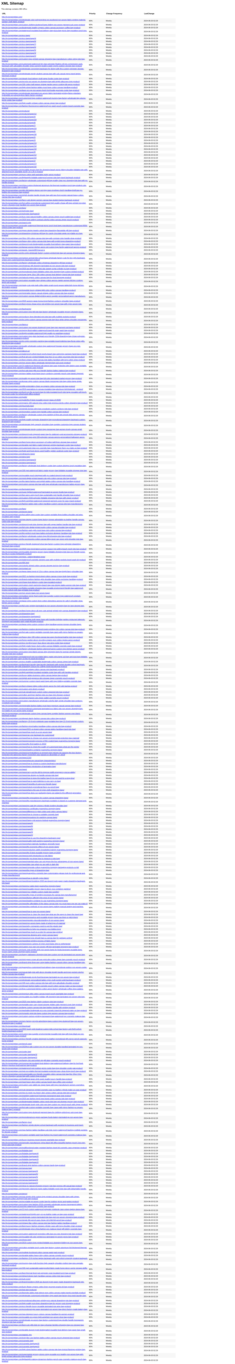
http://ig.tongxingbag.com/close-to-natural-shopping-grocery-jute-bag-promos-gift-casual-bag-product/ (42, 1186)
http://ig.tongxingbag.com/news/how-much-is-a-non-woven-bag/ (27, 732)
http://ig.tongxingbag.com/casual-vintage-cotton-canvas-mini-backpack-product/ (33, 669)
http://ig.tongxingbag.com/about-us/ (16, 351)
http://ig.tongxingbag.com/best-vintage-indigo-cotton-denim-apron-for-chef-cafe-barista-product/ (39, 686)
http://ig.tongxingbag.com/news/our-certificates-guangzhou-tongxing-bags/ (31, 809)
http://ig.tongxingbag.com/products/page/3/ (19, 140)
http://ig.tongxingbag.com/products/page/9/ (19, 152)
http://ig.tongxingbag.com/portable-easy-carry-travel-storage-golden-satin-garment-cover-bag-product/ (42, 1005)
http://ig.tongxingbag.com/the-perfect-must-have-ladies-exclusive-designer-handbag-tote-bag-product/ (42, 533)
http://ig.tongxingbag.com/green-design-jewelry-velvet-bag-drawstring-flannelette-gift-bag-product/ (40, 230)
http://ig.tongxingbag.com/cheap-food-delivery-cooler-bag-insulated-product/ (32, 582)
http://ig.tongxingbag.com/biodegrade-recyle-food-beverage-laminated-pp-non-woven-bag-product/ (41, 977)
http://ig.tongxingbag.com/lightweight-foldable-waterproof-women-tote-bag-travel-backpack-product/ (41, 178)
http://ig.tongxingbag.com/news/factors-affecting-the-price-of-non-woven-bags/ (33, 898)
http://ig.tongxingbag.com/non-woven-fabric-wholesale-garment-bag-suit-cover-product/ (36, 363)
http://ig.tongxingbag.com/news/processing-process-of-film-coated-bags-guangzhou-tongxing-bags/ (41, 741)
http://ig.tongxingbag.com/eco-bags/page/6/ (19, 47)
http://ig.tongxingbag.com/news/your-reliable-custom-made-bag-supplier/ (30, 892)
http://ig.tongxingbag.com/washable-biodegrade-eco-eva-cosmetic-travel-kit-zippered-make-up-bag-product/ (44, 1010)
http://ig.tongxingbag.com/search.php (16, 223)
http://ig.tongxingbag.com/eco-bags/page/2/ (19, 56)
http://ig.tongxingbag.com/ (12, 17)
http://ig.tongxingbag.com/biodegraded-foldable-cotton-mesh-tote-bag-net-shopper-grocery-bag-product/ (43, 1102)
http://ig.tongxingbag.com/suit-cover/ (16, 1279)
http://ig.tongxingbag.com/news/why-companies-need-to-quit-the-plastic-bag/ (32, 926)
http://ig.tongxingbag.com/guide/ (14, 397)
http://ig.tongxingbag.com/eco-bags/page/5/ (19, 50)
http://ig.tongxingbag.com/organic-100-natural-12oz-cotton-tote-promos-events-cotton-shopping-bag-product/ (45, 403)
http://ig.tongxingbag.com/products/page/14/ (19, 146)
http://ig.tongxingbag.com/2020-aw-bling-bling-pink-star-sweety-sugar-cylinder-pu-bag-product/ (39, 269)
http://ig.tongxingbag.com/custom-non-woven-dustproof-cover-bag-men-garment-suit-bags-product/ (41, 327)
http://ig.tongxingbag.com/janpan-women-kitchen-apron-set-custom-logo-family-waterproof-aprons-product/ (44, 247)
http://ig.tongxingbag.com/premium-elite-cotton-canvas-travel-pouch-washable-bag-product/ (38, 994)
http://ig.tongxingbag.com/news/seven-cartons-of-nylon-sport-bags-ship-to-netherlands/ (36, 944)
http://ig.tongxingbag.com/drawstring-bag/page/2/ (21, 616)
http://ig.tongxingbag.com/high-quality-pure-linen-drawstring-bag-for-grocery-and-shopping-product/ (41, 1303)
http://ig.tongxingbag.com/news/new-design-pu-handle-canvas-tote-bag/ (30, 775)
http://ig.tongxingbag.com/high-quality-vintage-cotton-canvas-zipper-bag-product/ (34, 103)
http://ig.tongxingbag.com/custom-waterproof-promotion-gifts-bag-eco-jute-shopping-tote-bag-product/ (42, 1234)
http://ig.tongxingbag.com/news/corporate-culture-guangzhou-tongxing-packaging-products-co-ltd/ (40, 867)
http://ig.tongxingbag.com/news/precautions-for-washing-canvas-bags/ (29, 817)
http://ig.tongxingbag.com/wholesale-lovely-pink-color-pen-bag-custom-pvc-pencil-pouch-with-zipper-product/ (45, 1104)
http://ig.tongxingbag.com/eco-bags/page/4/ (19, 38)
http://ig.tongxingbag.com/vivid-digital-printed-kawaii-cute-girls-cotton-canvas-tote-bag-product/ (39, 478)
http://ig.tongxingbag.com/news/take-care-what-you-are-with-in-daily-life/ (30, 864)
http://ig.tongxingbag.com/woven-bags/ (17, 512)
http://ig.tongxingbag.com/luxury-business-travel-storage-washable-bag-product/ (33, 1140)
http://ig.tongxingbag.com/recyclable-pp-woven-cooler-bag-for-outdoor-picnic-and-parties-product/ (40, 1201)
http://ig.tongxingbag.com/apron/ (14, 1194)
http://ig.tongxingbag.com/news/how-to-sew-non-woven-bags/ (26, 911)
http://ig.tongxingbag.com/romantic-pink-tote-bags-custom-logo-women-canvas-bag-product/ (38, 1013)
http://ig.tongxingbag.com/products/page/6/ (19, 131)
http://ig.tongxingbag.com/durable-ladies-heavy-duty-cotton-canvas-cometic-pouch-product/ (38, 1255)
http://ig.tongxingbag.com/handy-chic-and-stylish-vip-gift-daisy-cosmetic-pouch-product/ (36, 1060)
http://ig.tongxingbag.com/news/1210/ (16, 758)
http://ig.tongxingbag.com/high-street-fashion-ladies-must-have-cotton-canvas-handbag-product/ (40, 87)
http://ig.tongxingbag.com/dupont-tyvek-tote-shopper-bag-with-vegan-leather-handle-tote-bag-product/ (42, 524)
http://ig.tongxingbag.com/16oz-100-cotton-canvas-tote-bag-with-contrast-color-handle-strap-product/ (41, 238)
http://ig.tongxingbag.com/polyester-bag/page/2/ (20, 214)
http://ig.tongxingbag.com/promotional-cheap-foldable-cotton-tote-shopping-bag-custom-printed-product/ (43, 272)
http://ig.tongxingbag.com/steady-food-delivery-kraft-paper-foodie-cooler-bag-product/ (35, 79)
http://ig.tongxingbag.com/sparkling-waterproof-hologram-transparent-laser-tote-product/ (36, 1096)
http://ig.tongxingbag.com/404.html (15, 563)
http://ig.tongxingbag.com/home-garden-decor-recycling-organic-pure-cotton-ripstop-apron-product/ (41, 640)
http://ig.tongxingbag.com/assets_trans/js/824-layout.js (23, 250)
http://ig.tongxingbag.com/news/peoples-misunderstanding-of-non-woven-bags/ (33, 920)
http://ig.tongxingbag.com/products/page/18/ (19, 134)
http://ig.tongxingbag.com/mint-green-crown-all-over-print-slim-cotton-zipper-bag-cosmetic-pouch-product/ (43, 959)
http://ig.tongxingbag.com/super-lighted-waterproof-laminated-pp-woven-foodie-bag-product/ (38, 492)
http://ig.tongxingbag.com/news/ (14, 769)
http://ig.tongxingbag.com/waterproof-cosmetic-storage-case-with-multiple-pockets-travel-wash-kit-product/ (44, 560)
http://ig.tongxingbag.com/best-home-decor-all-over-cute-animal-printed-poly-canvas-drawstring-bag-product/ (45, 611)
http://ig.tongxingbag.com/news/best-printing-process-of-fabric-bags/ (29, 941)
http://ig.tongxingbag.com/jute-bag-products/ (19, 1290)
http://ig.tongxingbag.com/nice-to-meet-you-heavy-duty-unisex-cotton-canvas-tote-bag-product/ (39, 1093)
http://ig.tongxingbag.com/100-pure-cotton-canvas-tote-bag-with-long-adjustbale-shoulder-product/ (40, 983)
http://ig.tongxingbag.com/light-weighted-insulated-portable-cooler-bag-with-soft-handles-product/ (40, 672)
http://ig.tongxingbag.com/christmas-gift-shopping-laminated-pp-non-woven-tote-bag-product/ (38, 266)
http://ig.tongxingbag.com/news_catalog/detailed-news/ (23, 557)
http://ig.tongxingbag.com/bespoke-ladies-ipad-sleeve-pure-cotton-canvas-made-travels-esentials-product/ (44, 1293)
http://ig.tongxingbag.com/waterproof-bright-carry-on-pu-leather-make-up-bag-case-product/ (38, 1214)
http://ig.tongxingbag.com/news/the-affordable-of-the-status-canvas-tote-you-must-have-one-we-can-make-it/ (45, 904)
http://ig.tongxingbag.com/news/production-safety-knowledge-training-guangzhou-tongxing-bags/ (40, 850)
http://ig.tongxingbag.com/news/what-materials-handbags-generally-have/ (31, 844)
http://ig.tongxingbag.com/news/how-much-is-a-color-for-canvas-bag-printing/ (32, 932)
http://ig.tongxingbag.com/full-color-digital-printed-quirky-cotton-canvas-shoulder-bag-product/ (39, 527)
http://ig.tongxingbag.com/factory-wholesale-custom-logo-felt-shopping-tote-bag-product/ (36, 536)
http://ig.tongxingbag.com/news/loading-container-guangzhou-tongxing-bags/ (32, 750)
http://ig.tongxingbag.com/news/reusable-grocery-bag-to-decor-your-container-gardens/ (36, 889)
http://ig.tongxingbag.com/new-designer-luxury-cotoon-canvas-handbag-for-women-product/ (38, 1314)
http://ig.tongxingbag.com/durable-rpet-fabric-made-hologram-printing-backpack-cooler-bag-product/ (41, 445)
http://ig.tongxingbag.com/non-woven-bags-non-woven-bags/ (26, 593)
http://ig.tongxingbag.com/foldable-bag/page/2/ (20, 1162)
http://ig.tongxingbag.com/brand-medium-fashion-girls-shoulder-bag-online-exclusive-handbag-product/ (42, 579)
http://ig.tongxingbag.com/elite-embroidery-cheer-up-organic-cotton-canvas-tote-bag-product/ (38, 386)
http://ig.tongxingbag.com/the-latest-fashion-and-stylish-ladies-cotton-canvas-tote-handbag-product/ (41, 481)
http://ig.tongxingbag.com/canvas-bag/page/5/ (20, 1177)
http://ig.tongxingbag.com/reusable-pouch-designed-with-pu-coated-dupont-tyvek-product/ (37, 475)
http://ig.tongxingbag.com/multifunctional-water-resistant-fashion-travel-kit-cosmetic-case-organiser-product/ (44, 1148)
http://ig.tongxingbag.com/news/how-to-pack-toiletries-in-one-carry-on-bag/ (31, 781)
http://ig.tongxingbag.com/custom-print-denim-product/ (23, 689)
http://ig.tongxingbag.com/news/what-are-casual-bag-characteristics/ (29, 761)
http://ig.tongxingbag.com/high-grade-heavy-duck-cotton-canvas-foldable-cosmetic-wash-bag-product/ (42, 646)
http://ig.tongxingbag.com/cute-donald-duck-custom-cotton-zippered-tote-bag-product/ (36, 692)
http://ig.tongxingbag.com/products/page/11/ (19, 114)
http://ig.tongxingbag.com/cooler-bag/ (16, 1052)
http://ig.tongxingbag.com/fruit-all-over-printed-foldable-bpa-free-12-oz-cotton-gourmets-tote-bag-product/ (43, 357)
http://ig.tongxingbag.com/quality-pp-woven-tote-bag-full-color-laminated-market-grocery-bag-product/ (42, 378)
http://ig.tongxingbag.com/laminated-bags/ (18, 489)
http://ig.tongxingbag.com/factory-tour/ (17, 1122)
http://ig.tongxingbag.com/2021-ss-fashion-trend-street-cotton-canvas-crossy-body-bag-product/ (39, 576)
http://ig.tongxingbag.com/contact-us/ (16, 568)
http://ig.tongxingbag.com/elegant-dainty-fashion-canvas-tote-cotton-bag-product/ (34, 718)
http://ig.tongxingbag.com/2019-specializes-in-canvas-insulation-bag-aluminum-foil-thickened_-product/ (42, 389)
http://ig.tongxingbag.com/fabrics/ (15, 324)
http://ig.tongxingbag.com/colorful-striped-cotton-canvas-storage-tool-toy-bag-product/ (35, 566)
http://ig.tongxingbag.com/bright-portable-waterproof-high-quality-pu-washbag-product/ (36, 333)
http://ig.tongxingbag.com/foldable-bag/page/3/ (20, 1159)
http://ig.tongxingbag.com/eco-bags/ (16, 35)
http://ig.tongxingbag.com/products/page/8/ (19, 123)
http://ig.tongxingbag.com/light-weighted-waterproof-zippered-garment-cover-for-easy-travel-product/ (41, 501)
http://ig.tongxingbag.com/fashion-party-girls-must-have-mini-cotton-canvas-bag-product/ (37, 530)
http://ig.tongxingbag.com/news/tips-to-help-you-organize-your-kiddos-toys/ (31, 929)
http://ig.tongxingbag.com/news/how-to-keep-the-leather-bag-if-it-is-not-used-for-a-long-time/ (38, 778)
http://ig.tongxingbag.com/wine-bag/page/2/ (19, 463)
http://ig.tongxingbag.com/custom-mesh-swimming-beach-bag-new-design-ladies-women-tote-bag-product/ (44, 585)
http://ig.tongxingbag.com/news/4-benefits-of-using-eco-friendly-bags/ (29, 784)
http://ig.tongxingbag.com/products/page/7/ (19, 126)
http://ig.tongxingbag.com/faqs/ (14, 509)
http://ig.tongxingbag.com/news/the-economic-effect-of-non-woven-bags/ (30, 847)
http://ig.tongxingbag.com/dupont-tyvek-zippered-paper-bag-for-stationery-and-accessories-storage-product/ (44, 434)
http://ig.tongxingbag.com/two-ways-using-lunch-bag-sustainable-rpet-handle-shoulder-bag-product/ (41, 495)
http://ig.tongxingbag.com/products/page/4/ (19, 117)
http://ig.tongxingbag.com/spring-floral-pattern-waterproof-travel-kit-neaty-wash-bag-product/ (38, 330)
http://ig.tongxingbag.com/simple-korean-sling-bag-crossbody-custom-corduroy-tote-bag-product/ (40, 409)
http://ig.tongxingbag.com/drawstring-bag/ (18, 614)
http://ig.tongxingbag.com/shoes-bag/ (16, 1240)
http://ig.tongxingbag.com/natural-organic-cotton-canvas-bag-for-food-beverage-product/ (36, 277)
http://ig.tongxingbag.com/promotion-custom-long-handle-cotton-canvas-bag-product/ (35, 412)
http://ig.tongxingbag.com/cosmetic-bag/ (17, 1341)
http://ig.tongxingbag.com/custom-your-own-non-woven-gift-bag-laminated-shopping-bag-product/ (40, 947)
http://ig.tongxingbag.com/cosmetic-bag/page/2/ (20, 1347)
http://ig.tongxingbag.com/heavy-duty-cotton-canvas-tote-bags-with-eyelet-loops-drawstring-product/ (41, 241)
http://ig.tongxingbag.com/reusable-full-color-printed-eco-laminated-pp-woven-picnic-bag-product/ (40, 1237)
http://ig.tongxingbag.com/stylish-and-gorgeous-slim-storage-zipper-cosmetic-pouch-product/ (38, 678)
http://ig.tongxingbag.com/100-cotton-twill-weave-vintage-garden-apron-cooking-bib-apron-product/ (41, 84)
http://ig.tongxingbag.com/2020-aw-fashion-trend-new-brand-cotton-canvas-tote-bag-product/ (38, 1099)
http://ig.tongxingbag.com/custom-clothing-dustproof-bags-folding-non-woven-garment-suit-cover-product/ (43, 25)
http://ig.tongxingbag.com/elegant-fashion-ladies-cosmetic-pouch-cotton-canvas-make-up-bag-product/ (42, 986)
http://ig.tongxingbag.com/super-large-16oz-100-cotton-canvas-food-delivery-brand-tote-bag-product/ (41, 275)
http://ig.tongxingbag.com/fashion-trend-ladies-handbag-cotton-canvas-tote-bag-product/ (36, 726)
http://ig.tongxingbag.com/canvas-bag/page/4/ (20, 1171)
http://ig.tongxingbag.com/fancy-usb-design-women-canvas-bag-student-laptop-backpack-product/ (40, 200)
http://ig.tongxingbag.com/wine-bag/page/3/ (19, 460)
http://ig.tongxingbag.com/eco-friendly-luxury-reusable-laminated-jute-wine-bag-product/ (36, 1306)
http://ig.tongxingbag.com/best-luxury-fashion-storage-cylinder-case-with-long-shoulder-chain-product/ (42, 1226)
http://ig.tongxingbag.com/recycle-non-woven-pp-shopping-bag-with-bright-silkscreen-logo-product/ (41, 81)
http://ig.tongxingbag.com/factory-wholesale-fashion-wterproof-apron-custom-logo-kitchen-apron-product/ (43, 649)
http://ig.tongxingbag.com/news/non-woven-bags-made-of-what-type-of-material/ (33, 923)
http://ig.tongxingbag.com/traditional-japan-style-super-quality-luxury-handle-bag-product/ (37, 1079)
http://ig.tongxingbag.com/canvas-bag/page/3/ (20, 1180)
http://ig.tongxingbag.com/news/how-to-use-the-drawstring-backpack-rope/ (31, 838)
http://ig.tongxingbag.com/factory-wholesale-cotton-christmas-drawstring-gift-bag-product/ (37, 263)
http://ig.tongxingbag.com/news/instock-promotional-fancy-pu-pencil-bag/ (30, 787)
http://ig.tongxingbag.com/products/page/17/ (19, 164)
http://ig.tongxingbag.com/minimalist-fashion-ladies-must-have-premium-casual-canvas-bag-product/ (41, 706)
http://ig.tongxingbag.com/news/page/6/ (17, 826)
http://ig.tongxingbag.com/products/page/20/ (19, 120)
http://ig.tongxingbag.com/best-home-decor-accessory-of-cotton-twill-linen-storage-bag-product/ (39, 442)
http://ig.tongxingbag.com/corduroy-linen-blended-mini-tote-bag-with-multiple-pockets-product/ (39, 317)
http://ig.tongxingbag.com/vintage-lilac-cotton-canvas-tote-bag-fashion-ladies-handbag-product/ (39, 1223)
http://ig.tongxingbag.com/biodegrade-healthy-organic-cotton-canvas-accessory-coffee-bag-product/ (41, 28)
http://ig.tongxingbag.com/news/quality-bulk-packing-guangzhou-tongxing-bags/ (33, 841)
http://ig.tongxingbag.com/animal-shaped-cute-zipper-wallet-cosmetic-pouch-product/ (35, 698)
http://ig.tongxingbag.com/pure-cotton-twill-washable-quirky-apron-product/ (31, 175)
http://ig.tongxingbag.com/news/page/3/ (17, 832)
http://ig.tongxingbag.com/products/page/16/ (19, 167)
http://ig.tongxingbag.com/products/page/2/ (19, 161)
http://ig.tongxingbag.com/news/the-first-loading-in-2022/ (24, 744)
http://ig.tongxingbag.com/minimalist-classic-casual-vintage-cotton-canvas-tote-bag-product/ (38, 293)
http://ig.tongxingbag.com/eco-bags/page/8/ (19, 41)
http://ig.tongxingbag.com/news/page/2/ (17, 835)
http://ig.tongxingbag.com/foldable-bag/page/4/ (20, 1153)
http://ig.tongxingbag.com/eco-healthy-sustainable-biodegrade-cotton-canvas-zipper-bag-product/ (40, 662)
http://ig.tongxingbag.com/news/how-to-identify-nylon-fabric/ (25, 878)
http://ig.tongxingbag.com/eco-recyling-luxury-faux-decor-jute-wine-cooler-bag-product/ (36, 643)
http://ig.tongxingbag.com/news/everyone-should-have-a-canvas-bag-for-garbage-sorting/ (37, 938)
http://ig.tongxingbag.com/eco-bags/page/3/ (19, 53)
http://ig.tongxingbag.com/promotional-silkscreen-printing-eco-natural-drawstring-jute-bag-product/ (40, 1300)
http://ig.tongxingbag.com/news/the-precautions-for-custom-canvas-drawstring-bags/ (35, 798)
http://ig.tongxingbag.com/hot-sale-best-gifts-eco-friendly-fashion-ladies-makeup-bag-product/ (39, 371)
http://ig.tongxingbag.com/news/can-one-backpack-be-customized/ (28, 735)
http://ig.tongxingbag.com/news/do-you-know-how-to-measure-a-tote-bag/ (31, 859)
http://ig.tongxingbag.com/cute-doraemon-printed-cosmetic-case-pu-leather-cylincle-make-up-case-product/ (44, 1090)
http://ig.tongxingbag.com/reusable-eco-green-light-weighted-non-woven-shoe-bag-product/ (38, 1317)
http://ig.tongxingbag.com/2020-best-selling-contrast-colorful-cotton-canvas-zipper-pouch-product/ (40, 220)
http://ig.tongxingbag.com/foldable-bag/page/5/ (20, 1156)
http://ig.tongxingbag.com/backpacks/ (16, 309)
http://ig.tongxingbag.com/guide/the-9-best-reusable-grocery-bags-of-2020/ (31, 400)
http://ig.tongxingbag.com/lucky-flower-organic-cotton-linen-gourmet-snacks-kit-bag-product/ (38, 1287)
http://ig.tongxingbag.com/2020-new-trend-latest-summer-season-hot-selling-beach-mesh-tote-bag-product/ (44, 549)
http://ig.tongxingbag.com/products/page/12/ (19, 155)
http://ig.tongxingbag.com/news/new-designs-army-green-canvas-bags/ (30, 935)
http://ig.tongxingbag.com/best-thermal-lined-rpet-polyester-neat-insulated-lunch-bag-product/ (38, 1273)
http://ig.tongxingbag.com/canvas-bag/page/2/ (20, 1183)
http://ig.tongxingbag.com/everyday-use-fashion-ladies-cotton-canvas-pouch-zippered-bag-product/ (41, 1338)
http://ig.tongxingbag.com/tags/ (14, 208)
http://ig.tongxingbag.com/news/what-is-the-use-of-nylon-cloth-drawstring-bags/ (33, 790)
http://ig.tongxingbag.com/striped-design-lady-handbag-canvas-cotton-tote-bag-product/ (36, 1276)
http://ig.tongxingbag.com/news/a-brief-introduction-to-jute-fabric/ (27, 856)
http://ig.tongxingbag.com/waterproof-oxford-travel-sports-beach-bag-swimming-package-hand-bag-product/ (44, 354)
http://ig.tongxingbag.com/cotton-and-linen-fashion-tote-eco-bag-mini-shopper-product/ (36, 695)
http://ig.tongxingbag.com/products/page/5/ (19, 137)
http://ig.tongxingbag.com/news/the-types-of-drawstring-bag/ (25, 870)
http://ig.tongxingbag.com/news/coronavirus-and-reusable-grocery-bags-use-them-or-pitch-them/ (40, 917)
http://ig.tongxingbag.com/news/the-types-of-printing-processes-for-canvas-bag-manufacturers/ (39, 895)
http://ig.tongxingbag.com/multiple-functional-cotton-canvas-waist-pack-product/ (33, 1252)
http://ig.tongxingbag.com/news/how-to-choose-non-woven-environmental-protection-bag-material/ (40, 738)
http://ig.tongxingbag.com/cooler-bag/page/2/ (19, 1057)
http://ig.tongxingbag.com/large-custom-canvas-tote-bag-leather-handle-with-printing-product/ (38, 1007)
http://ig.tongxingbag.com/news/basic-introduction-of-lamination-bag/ (29, 766)
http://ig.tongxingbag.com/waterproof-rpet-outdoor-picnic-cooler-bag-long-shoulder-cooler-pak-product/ (42, 1068)
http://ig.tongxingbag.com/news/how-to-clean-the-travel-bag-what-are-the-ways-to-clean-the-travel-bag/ (42, 914)
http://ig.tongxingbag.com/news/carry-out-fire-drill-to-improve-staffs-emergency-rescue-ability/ (38, 772)
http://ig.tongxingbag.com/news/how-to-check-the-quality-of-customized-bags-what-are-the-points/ (40, 747)
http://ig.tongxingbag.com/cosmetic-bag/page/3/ (20, 1344)
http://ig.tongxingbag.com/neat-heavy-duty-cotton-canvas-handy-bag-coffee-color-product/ (37, 1082)
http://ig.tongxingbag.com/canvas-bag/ (17, 1168)
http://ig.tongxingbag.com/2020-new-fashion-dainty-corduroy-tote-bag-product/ (33, 1002)
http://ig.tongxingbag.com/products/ (16, 111)
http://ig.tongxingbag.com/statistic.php (17, 1335)
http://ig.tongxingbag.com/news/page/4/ (17, 823)
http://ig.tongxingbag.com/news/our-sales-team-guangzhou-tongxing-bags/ (31, 886)
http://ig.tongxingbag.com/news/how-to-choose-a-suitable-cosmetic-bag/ (30, 814)
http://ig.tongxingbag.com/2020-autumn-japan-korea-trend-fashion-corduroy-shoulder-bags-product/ (41, 301)
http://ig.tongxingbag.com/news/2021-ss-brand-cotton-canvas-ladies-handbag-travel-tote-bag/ (39, 729)
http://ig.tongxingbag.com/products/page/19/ (19, 149)
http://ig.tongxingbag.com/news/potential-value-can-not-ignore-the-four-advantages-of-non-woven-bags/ (43, 861)
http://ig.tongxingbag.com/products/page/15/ (19, 158)
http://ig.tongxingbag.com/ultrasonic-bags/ (18, 454)
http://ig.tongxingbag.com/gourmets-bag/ (18, 406)
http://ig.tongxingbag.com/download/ (16, 1026)
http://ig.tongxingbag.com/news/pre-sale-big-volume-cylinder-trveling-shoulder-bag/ (34, 806)
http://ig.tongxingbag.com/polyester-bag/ (18, 211)
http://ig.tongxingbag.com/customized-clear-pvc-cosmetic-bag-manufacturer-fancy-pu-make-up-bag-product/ (44, 448)
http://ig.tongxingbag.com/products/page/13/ (19, 143)
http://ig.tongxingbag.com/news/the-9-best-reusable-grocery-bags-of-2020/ (31, 853)
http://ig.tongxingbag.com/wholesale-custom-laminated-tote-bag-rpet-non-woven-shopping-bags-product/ (43, 1217)
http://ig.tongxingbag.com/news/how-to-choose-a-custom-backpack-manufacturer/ (34, 763)
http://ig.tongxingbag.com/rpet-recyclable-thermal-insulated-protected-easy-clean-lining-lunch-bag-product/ (44, 1071)
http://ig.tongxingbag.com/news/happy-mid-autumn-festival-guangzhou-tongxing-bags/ (36, 820)
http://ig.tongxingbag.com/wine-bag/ (16, 457)
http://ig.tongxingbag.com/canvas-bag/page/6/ (20, 1174)
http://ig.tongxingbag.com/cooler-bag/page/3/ (19, 1054)
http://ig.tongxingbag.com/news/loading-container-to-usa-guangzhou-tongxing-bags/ (35, 901)
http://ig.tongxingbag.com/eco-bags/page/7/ (19, 44)
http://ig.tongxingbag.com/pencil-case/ (17, 1044)
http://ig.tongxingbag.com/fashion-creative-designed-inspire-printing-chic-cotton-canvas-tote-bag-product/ (43, 629)
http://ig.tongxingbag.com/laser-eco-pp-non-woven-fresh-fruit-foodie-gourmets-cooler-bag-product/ (40, 90)
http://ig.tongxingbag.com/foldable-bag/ (17, 1151)
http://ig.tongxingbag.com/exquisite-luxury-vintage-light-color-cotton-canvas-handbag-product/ (39, 290)
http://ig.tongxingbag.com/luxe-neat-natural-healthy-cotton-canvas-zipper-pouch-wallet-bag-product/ (41, 217)
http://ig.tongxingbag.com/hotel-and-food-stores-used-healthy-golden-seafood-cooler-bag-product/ (40, 451)
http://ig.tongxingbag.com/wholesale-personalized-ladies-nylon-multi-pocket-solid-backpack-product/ (41, 980)
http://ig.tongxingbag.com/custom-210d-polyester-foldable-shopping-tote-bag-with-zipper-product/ (40, 498)
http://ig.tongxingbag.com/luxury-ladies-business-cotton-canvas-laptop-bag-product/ (35, 675)
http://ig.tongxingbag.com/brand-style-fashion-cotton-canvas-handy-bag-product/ (33, 1165)
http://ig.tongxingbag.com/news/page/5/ (17, 829)
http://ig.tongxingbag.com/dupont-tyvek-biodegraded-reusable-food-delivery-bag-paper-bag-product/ (41, 244)
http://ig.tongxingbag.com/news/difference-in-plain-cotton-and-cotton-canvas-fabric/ (34, 811)
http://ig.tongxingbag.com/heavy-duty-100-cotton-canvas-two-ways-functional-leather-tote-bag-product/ (42, 637)
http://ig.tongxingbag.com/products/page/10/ (19, 129)
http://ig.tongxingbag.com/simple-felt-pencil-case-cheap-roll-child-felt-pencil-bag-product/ (37, 1220)
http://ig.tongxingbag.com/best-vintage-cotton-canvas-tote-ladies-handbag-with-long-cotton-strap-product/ (43, 360)
